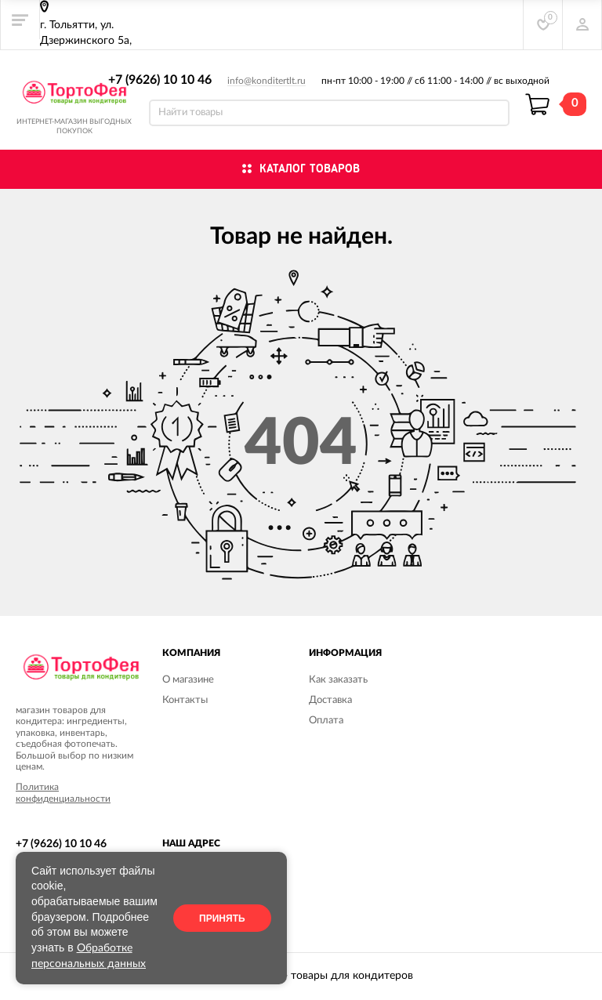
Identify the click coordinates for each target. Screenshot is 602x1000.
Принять (222, 918)
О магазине (188, 680)
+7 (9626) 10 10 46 (160, 80)
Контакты (185, 700)
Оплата (326, 721)
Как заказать (338, 680)
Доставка (330, 700)
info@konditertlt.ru (266, 80)
